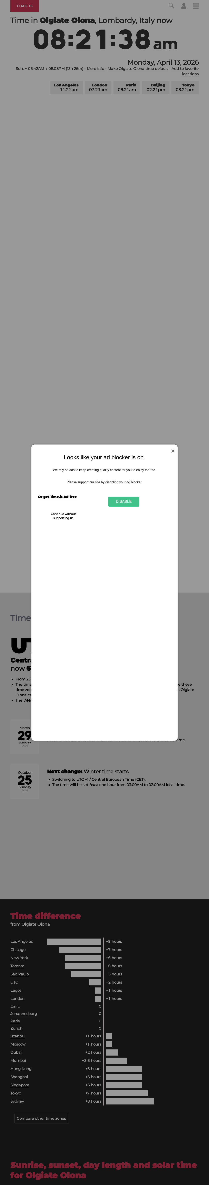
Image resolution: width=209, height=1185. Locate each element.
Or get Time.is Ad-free (57, 497)
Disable (124, 501)
